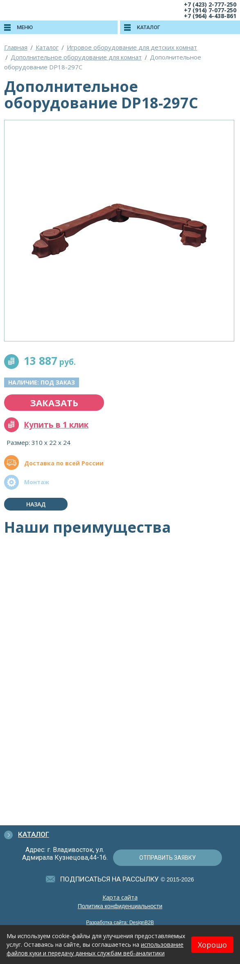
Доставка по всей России (64, 463)
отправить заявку (167, 857)
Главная (15, 47)
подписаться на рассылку (109, 879)
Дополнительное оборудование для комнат (76, 57)
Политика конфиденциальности (120, 906)
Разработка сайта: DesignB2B (120, 922)
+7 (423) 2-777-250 (210, 4)
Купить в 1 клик (56, 424)
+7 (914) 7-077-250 (210, 10)
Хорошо (212, 945)
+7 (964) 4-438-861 (210, 16)
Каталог (47, 47)
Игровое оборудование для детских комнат (132, 47)
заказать (54, 402)
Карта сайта (120, 897)
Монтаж (36, 482)
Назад (35, 504)
